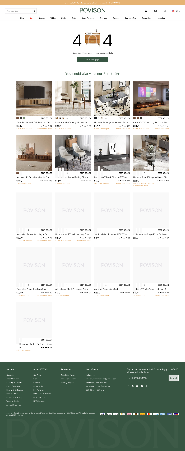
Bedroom (103, 18)
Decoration (146, 18)
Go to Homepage (92, 59)
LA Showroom (39, 397)
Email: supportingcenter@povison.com (101, 379)
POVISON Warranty (14, 397)
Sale (31, 18)
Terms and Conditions (56, 413)
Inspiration (160, 18)
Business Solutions (68, 379)
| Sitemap (20, 415)
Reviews (36, 382)
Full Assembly (38, 390)
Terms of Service (12, 401)
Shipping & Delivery (14, 382)
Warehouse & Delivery (42, 394)
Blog (35, 379)
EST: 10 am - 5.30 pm (95, 390)
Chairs (63, 18)
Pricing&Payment (13, 386)
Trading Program (68, 382)
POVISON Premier (68, 375)
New (22, 18)
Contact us (10, 375)
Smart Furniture (88, 18)
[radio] (42, 126)
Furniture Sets (130, 18)
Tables (52, 18)
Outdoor (116, 18)
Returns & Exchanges (14, 390)
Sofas (74, 18)
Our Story (37, 375)
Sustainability (38, 386)
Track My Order (12, 379)
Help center (90, 375)
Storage (42, 18)
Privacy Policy (11, 394)
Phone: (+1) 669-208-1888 (97, 382)
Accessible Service (13, 405)
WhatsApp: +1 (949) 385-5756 (98, 386)
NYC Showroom (39, 401)
